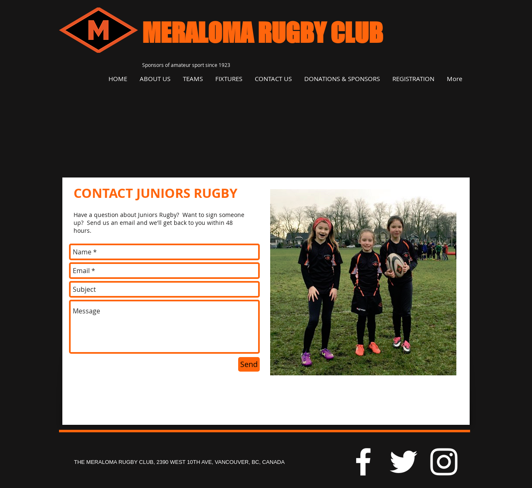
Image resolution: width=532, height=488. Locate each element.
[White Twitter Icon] (403, 462)
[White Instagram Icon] (444, 462)
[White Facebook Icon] (363, 462)
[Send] (249, 364)
